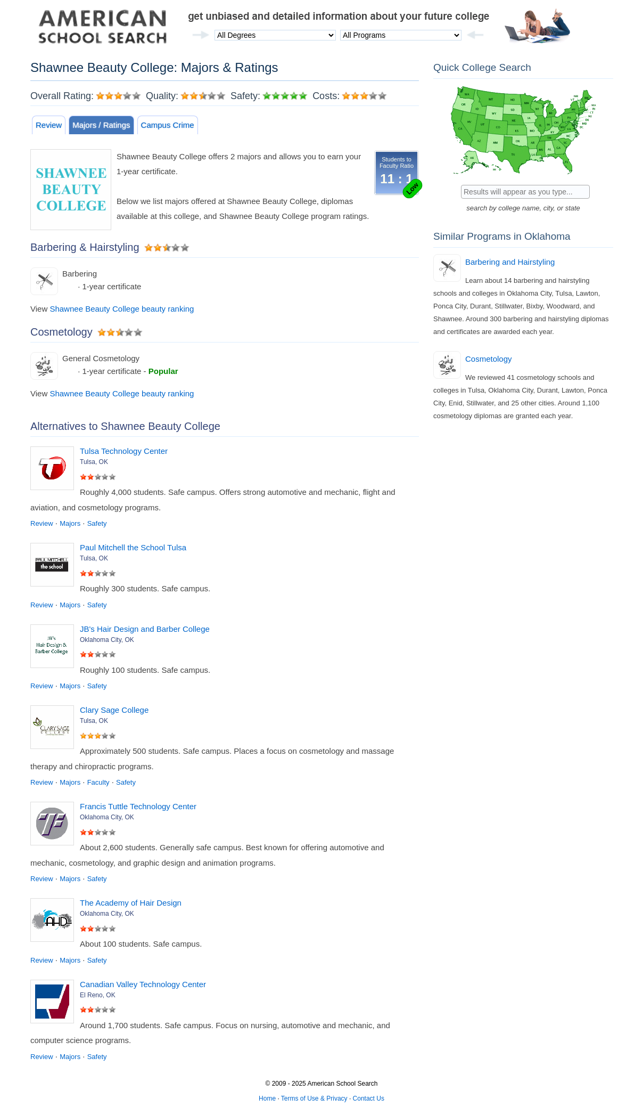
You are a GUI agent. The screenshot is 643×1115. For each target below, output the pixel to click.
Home (267, 1098)
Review (49, 124)
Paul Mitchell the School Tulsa (133, 547)
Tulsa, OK (94, 462)
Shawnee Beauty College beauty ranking (122, 308)
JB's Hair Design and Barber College (145, 628)
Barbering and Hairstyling (510, 261)
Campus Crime (167, 124)
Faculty (98, 782)
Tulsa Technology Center (124, 450)
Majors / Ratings (101, 124)
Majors (70, 523)
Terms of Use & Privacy (314, 1098)
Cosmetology (488, 358)
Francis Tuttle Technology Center (138, 806)
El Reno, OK (98, 995)
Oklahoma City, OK (107, 640)
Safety (97, 523)
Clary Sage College (114, 709)
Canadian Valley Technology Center (143, 984)
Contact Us (368, 1098)
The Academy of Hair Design (131, 902)
